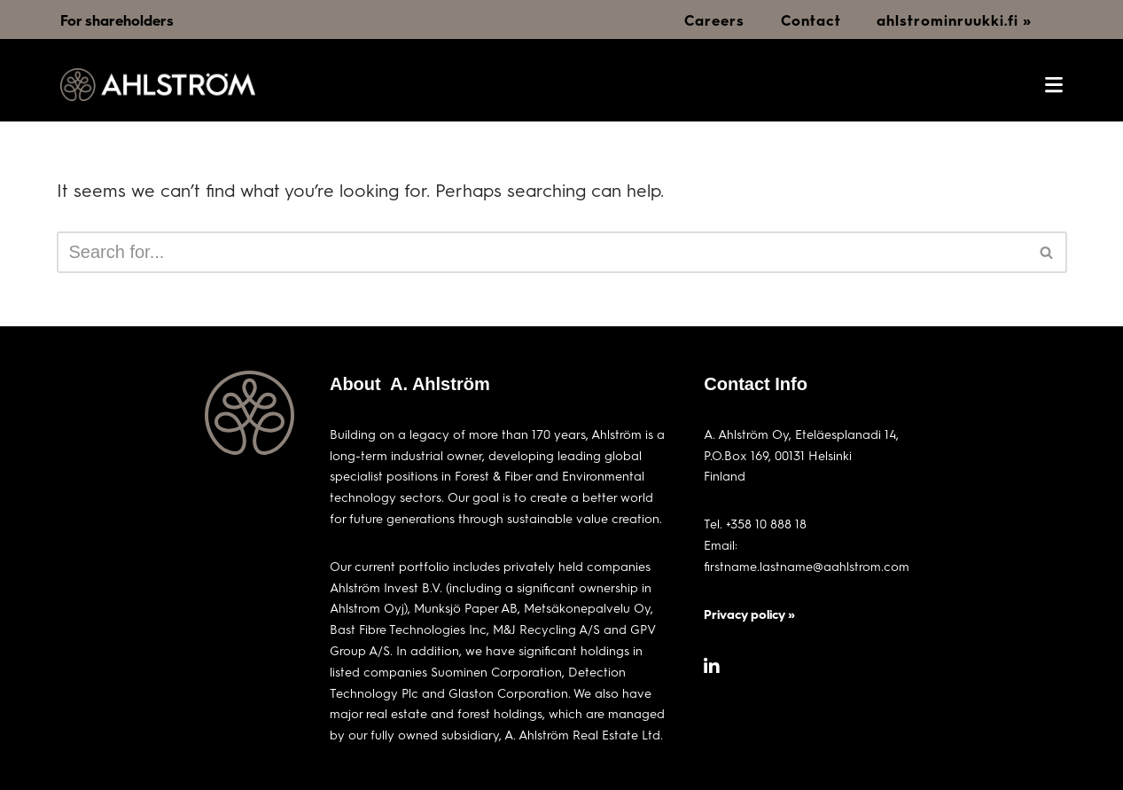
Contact (811, 20)
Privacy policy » (749, 614)
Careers (714, 20)
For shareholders (117, 20)
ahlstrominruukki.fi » (954, 20)
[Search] (542, 252)
